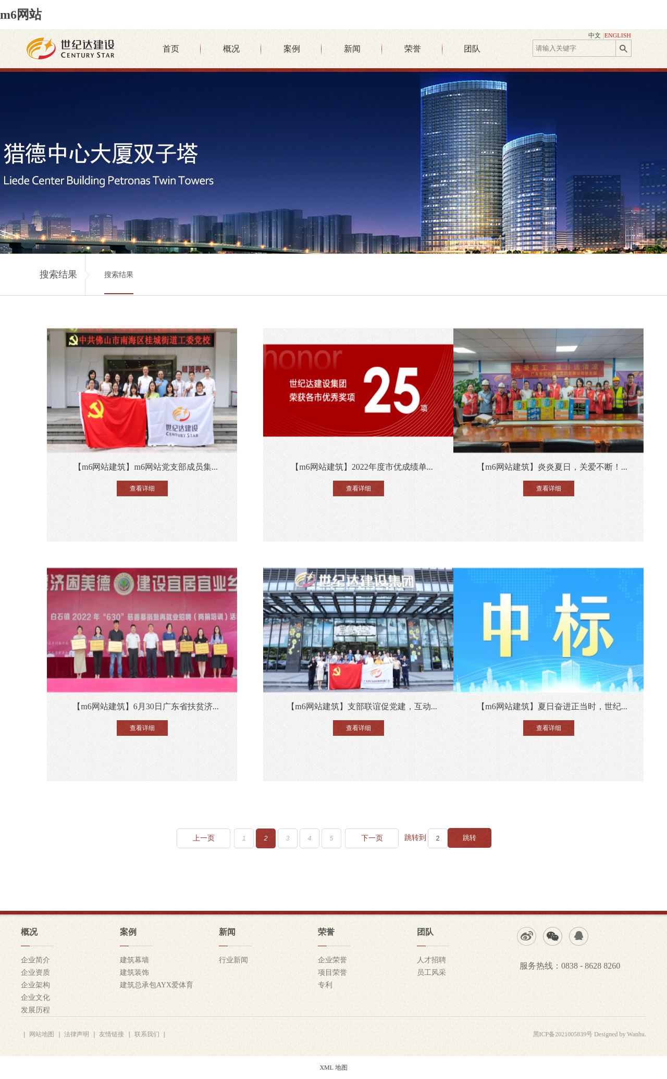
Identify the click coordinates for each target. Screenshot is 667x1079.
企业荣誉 (332, 960)
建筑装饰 (134, 972)
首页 (171, 48)
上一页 (204, 838)
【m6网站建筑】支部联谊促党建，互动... (362, 706)
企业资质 (35, 972)
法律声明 (76, 1034)
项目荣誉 (332, 972)
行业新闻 (233, 960)
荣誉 (412, 48)
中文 (594, 35)
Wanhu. (636, 1034)
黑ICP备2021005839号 (563, 1034)
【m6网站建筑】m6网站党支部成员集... (145, 466)
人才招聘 (431, 960)
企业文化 (35, 997)
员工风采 (431, 972)
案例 (291, 48)
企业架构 (35, 985)
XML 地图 (333, 1067)
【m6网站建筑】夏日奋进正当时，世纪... (552, 706)
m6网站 (21, 14)
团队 (472, 48)
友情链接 (111, 1034)
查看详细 (142, 488)
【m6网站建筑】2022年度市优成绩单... (362, 466)
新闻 (352, 48)
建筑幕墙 (134, 960)
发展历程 (35, 1010)
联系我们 (146, 1034)
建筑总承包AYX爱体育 (156, 985)
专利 (325, 985)
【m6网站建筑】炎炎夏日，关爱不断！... (552, 466)
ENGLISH (617, 35)
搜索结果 (118, 275)
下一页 (372, 838)
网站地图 (41, 1034)
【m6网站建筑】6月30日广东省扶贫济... (145, 706)
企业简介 (35, 960)
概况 (231, 48)
